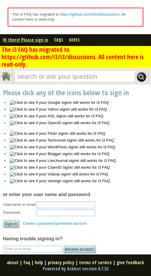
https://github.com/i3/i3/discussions (89, 14)
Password (11, 212)
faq (26, 262)
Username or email (19, 204)
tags (58, 39)
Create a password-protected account (55, 223)
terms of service (95, 262)
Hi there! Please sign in (25, 40)
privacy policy (61, 262)
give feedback (130, 262)
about (13, 262)
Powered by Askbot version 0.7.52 (76, 268)
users (74, 39)
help (39, 262)
